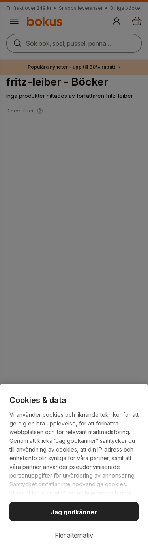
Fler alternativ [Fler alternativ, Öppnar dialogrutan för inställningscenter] (74, 535)
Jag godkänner (74, 512)
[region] (74, 467)
